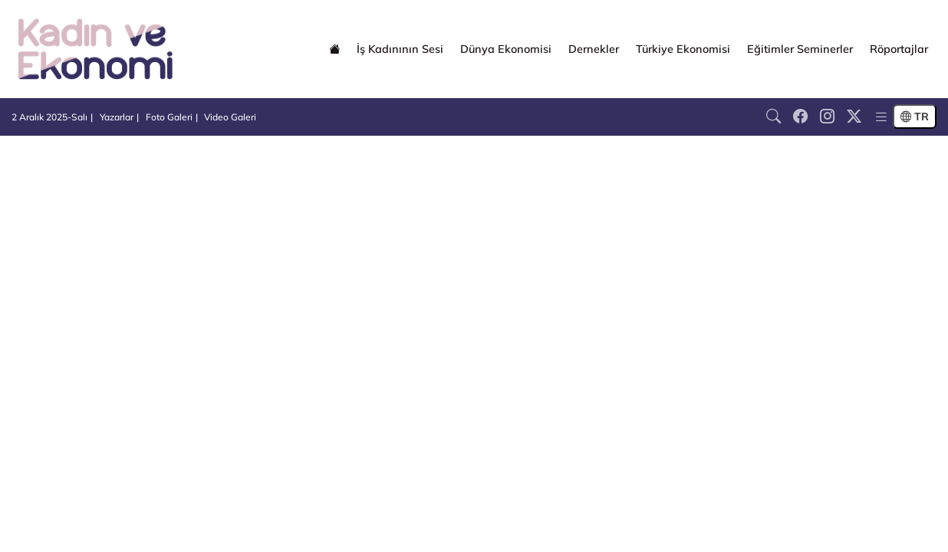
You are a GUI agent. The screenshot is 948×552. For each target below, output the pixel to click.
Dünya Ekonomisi (505, 49)
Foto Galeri (169, 117)
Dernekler (593, 49)
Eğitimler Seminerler (800, 49)
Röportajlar (899, 49)
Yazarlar (116, 117)
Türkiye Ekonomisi (683, 49)
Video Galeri (230, 117)
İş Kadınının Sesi (400, 49)
